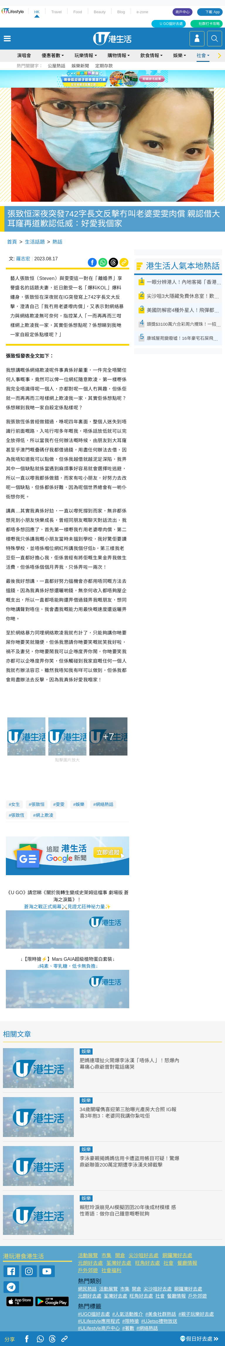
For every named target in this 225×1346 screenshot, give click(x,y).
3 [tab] (117, 86)
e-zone (142, 12)
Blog (121, 12)
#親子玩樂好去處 (196, 1314)
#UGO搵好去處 (94, 1314)
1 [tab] (105, 86)
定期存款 (104, 65)
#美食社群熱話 (160, 1314)
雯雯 (60, 804)
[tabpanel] (112, 79)
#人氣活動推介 (127, 1314)
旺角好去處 (147, 1263)
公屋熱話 (56, 65)
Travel (56, 12)
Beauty (99, 12)
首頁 (12, 242)
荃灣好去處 (118, 1263)
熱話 (57, 242)
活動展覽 (88, 1255)
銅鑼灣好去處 (177, 1255)
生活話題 (35, 242)
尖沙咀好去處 (143, 1255)
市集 (106, 1255)
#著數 (128, 1328)
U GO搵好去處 (171, 24)
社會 (201, 55)
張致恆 (17, 815)
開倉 (120, 1255)
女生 (15, 804)
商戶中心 (182, 12)
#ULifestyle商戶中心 (99, 1328)
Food (77, 12)
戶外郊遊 (88, 1270)
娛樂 (178, 55)
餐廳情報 (187, 1263)
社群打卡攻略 (209, 24)
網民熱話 (87, 1288)
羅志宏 (23, 258)
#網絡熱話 (147, 1328)
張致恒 (38, 804)
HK (37, 12)
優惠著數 (51, 55)
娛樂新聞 (80, 65)
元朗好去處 (90, 1263)
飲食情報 (149, 55)
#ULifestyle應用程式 (99, 1321)
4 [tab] (123, 86)
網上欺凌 (44, 815)
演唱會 (24, 55)
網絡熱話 (104, 804)
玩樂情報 (83, 55)
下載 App (212, 12)
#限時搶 (130, 1321)
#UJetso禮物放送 (159, 1321)
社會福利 (111, 1270)
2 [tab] (111, 86)
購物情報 (117, 55)
